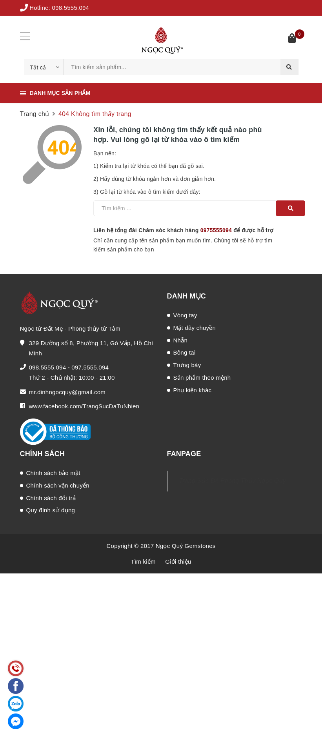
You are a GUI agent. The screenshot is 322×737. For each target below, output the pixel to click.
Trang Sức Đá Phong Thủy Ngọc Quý (232, 480)
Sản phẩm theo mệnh (202, 377)
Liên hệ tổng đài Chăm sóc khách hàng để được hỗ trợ (183, 230)
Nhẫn (180, 340)
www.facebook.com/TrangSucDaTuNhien (84, 406)
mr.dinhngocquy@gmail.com (67, 392)
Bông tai (184, 352)
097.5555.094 (90, 367)
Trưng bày (187, 365)
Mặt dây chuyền (194, 327)
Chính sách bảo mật (53, 472)
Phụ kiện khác (192, 390)
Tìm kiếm (143, 561)
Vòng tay (185, 315)
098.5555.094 (70, 7)
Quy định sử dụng (50, 510)
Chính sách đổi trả (51, 498)
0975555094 (216, 230)
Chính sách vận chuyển (57, 485)
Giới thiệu (178, 561)
